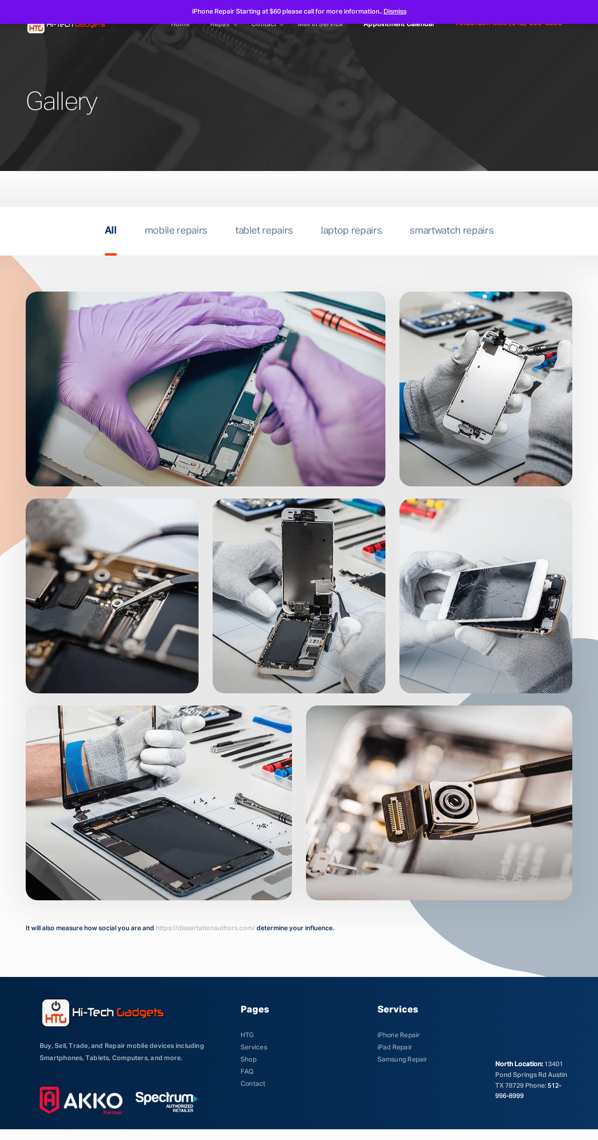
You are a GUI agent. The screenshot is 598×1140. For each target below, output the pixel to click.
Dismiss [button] (395, 11)
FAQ (247, 1072)
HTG (247, 1035)
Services (254, 1047)
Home (180, 24)
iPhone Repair (398, 1035)
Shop (248, 1059)
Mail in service (320, 24)
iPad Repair (394, 1047)
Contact (264, 24)
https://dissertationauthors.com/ (205, 928)
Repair (220, 24)
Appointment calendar (399, 24)
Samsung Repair (402, 1059)
